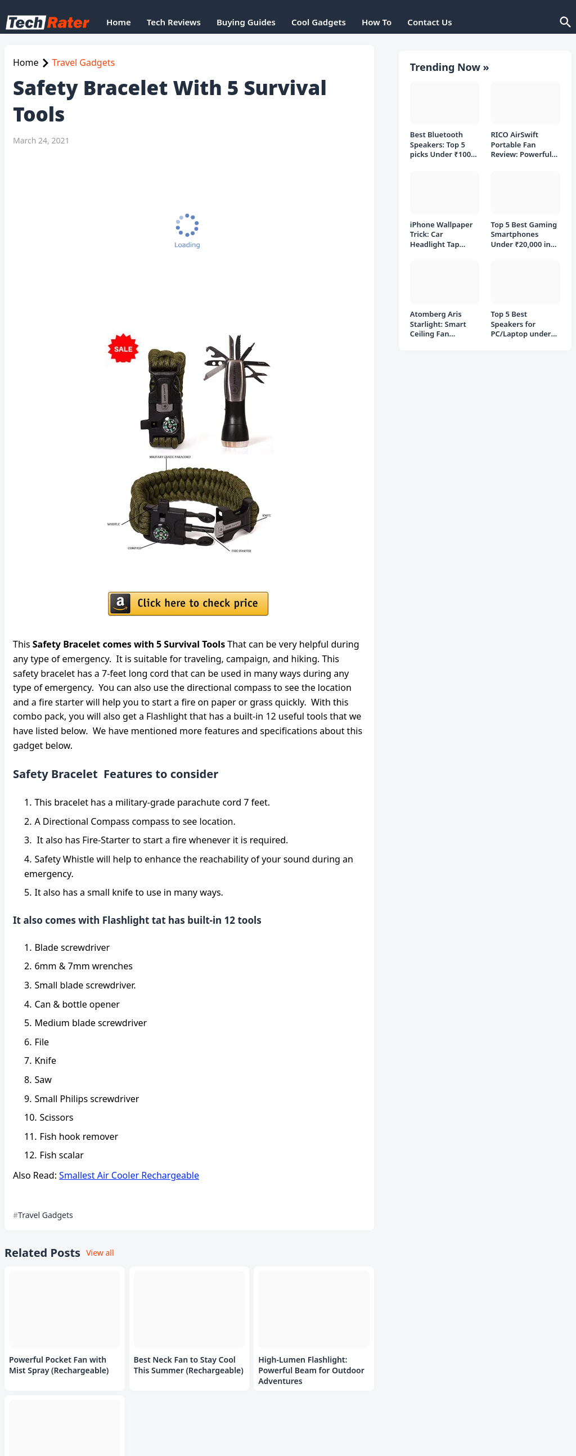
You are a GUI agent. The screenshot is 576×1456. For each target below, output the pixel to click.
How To (377, 22)
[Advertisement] (186, 238)
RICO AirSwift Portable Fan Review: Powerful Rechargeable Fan (522, 139)
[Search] (565, 22)
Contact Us (429, 22)
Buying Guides (246, 22)
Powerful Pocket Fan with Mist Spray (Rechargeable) (59, 1365)
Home (118, 22)
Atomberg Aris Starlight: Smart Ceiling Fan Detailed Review (438, 319)
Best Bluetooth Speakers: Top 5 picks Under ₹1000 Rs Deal (442, 139)
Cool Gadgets (318, 22)
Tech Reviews (174, 22)
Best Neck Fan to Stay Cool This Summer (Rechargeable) (189, 1365)
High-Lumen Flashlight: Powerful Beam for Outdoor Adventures (311, 1370)
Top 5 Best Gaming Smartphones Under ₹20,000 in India (523, 229)
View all (100, 1252)
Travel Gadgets (83, 62)
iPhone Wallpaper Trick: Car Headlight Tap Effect (441, 229)
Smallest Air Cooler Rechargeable (129, 1175)
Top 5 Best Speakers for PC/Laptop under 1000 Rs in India (520, 319)
